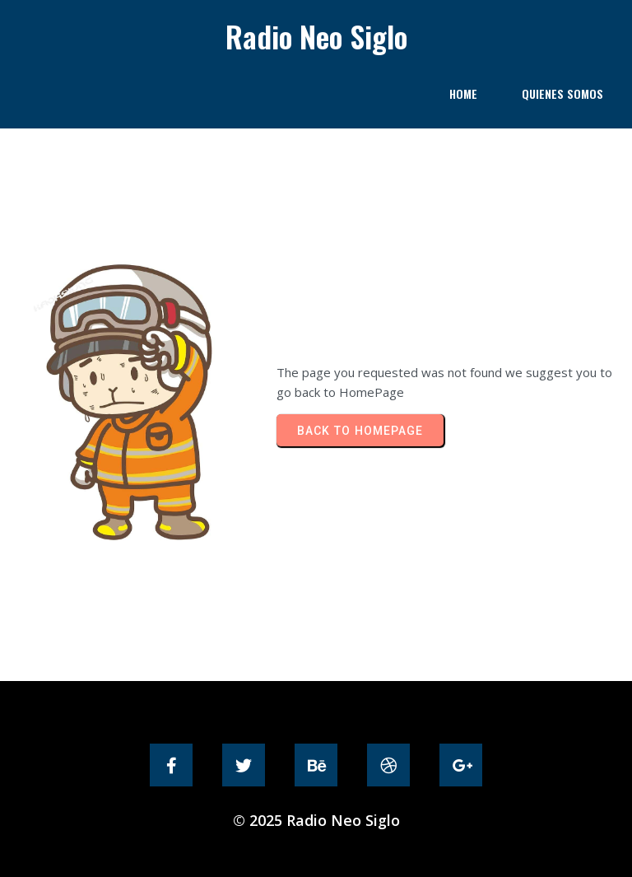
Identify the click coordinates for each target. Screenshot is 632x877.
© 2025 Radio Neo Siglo (316, 820)
